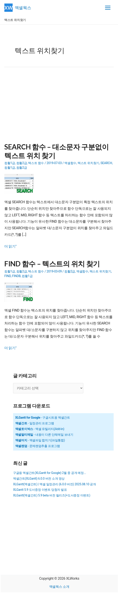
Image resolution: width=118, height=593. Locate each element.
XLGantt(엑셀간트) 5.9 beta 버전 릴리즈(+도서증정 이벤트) (51, 495)
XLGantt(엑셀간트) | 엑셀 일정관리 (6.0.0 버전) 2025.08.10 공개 (54, 484)
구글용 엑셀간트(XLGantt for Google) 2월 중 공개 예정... (49, 473)
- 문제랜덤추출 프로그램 (37, 446)
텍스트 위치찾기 (88, 163)
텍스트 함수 (36, 163)
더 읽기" (10, 246)
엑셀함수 (70, 163)
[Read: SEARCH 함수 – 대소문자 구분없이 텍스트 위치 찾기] (20, 184)
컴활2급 (21, 163)
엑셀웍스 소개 (59, 587)
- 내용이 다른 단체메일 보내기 (44, 434)
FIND (7, 276)
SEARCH (106, 163)
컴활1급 (9, 163)
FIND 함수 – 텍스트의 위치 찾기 (52, 263)
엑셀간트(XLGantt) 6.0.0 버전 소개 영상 (39, 478)
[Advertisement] (59, 107)
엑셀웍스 (23, 7)
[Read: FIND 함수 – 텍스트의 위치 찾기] (20, 292)
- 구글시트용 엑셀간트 (42, 417)
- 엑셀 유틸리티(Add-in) (39, 429)
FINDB (16, 276)
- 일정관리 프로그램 (34, 423)
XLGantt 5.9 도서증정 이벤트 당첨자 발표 (40, 489)
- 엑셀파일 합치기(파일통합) (40, 440)
